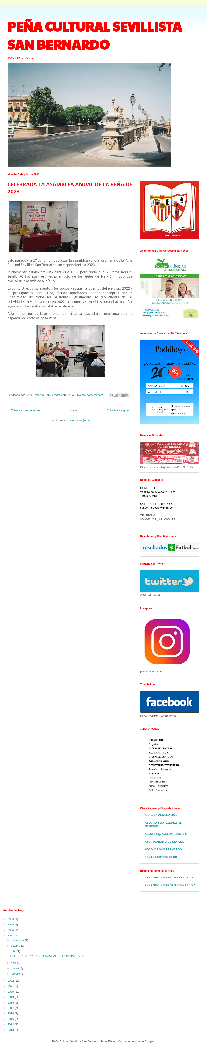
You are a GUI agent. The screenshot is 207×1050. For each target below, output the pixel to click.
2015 (11, 1019)
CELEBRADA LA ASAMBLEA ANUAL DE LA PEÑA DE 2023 (47, 956)
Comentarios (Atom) (78, 420)
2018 (11, 1002)
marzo (15, 968)
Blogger (149, 1041)
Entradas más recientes (25, 410)
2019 (11, 997)
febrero (16, 973)
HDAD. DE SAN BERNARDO (163, 849)
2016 (11, 1013)
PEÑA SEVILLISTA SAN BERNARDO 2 (170, 885)
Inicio (73, 410)
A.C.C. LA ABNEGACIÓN (161, 815)
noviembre (18, 940)
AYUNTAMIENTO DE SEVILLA (164, 841)
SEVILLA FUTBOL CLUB (161, 857)
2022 (11, 980)
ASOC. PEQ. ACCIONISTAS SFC (166, 834)
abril (14, 963)
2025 (11, 924)
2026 (11, 919)
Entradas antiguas (118, 410)
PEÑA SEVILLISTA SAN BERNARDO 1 (170, 877)
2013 (11, 1029)
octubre (16, 945)
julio (14, 951)
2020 (11, 991)
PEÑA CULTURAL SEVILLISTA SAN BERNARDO (95, 35)
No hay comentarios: (90, 395)
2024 (11, 930)
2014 (11, 1024)
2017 (11, 1008)
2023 (11, 935)
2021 (11, 986)
